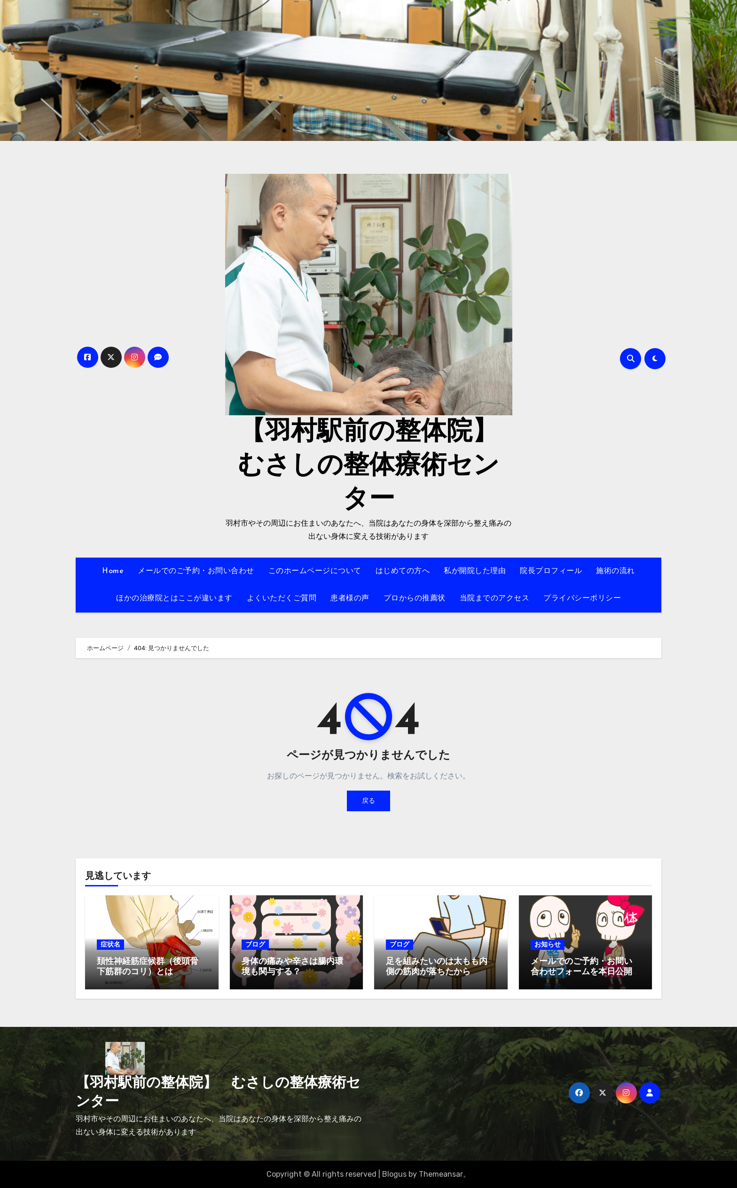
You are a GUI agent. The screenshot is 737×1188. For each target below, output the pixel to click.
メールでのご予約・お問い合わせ (196, 571)
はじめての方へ (403, 571)
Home (113, 571)
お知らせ (547, 944)
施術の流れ (615, 571)
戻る (368, 801)
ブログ (255, 944)
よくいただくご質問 (282, 598)
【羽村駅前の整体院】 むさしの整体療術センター (381, 466)
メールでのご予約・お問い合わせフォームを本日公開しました (581, 971)
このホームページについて (314, 571)
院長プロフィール (551, 571)
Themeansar (441, 1174)
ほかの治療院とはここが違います (174, 598)
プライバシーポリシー (582, 598)
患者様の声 (349, 598)
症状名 (110, 944)
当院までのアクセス (495, 598)
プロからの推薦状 (415, 598)
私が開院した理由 (475, 571)
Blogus (394, 1174)
